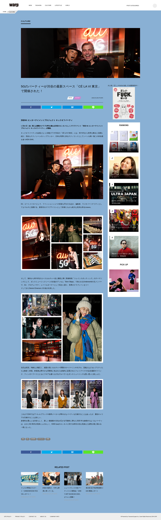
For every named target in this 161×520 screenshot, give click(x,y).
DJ (29, 439)
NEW (30, 5)
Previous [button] (110, 280)
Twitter (143, 5)
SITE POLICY (7, 516)
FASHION (38, 5)
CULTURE (48, 5)
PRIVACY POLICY (20, 516)
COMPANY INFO (54, 516)
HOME (4, 12)
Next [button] (137, 280)
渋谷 (52, 439)
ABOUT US (43, 516)
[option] (124, 281)
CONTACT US (32, 516)
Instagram (149, 5)
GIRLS (68, 5)
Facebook (146, 5)
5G (23, 439)
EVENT (35, 439)
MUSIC (70, 97)
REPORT (77, 97)
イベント (44, 439)
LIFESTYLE (58, 5)
